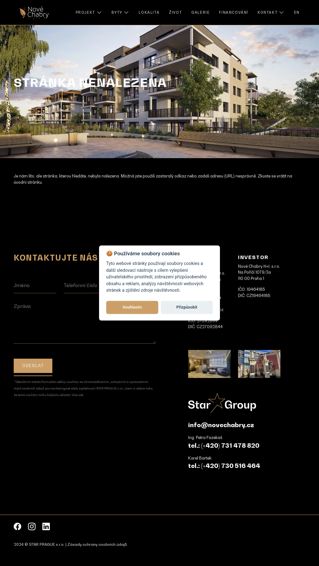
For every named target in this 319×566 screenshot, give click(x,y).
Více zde (77, 395)
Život (175, 12)
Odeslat (33, 365)
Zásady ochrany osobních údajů (97, 544)
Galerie (200, 12)
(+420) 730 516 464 (230, 465)
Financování (233, 12)
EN (297, 12)
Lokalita (149, 12)
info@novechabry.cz (221, 425)
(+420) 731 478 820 (230, 445)
